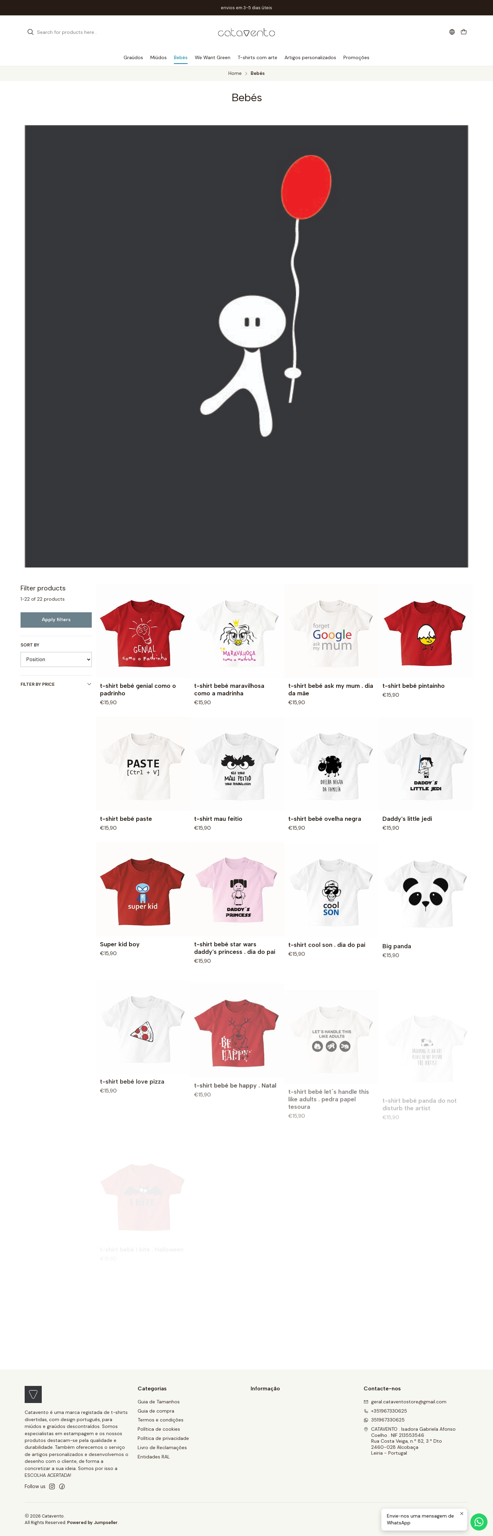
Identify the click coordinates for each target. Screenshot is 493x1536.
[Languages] (452, 32)
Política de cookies (159, 1429)
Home (235, 73)
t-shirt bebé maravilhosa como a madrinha (229, 689)
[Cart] (463, 32)
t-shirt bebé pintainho (413, 685)
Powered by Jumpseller (92, 1522)
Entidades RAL (154, 1457)
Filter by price (56, 684)
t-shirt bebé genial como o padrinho (138, 689)
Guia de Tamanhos (159, 1402)
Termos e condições (161, 1420)
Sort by (30, 645)
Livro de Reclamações (162, 1447)
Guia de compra (156, 1411)
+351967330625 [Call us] (385, 1411)
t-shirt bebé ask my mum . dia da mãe (330, 689)
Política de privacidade (163, 1438)
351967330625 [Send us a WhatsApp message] (384, 1420)
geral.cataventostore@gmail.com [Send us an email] (405, 1402)
